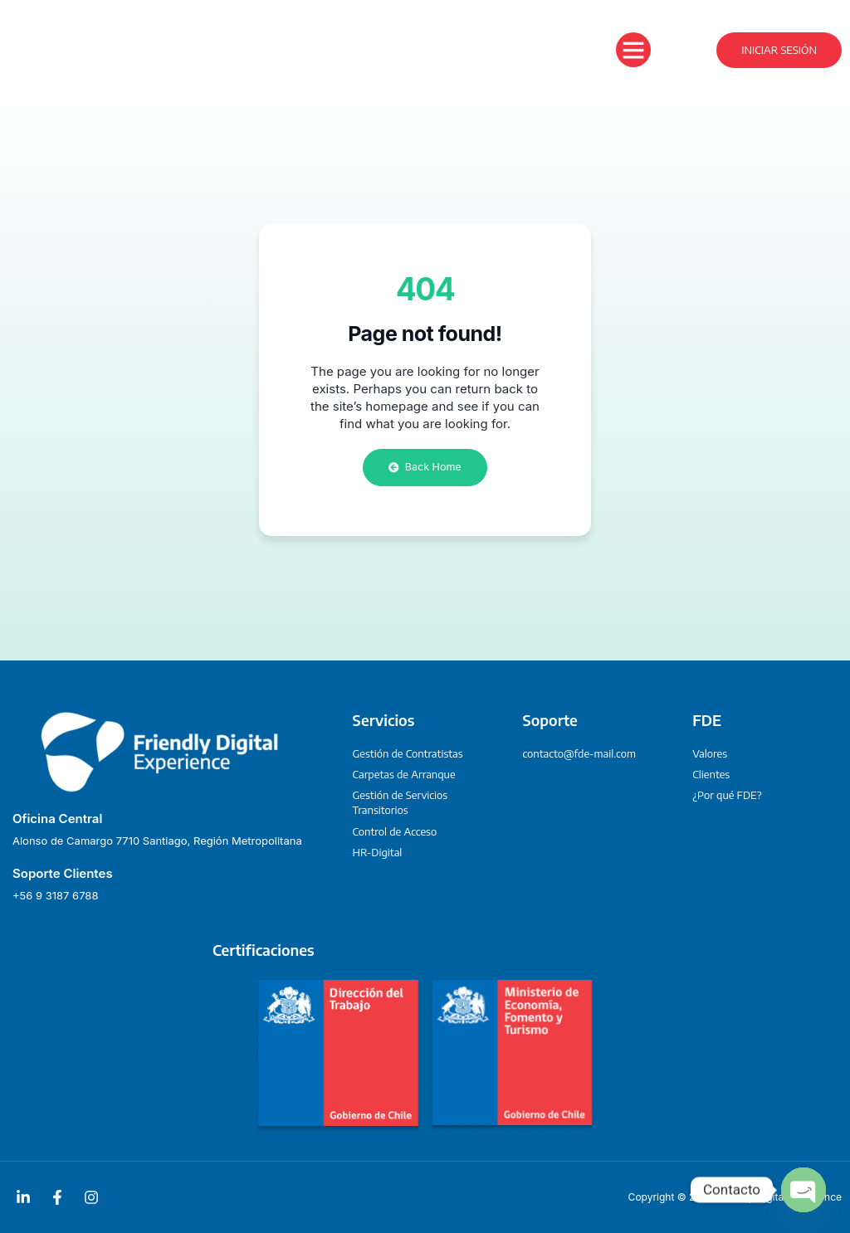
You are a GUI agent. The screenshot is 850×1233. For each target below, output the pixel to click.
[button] (633, 49)
